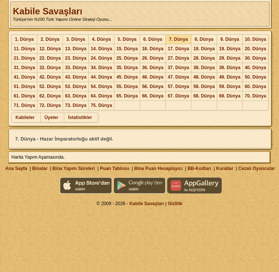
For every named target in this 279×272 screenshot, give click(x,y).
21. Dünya (24, 58)
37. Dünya (178, 67)
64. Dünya (101, 96)
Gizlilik (175, 203)
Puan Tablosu (114, 168)
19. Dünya (229, 48)
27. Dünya (178, 58)
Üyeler (52, 117)
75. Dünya (101, 105)
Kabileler (25, 117)
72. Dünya (50, 105)
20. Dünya (255, 48)
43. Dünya (75, 77)
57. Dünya (178, 86)
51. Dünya (24, 86)
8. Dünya (203, 39)
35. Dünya (127, 67)
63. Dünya (75, 96)
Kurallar (224, 168)
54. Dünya (101, 86)
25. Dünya (127, 58)
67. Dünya (178, 96)
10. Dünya (255, 39)
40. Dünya (255, 67)
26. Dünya (152, 58)
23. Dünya (75, 58)
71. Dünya (24, 105)
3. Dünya (75, 39)
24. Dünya (101, 58)
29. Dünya (229, 58)
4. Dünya (101, 39)
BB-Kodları (199, 168)
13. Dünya (75, 48)
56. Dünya (152, 86)
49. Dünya (229, 77)
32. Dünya (50, 67)
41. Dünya (24, 77)
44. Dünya (101, 77)
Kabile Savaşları (47, 11)
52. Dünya (50, 86)
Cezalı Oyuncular (256, 168)
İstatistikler (80, 117)
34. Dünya (101, 67)
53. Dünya (75, 86)
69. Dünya (229, 96)
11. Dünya (24, 48)
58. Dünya (204, 86)
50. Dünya (255, 77)
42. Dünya (50, 77)
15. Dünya (127, 48)
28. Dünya (204, 58)
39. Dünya (229, 67)
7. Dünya (178, 39)
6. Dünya (152, 39)
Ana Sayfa (16, 168)
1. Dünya (24, 39)
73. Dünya (75, 105)
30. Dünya (255, 58)
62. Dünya (50, 96)
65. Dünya (127, 96)
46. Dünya (152, 77)
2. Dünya (49, 39)
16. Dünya (152, 48)
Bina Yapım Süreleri (73, 168)
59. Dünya (229, 86)
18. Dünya (204, 48)
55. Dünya (127, 86)
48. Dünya (204, 77)
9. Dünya (229, 39)
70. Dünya (255, 96)
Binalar (40, 168)
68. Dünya (204, 96)
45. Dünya (127, 77)
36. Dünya (152, 67)
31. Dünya (24, 67)
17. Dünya (178, 48)
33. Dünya (75, 67)
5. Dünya (126, 39)
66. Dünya (152, 96)
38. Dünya (204, 67)
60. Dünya (255, 86)
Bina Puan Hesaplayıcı (158, 168)
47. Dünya (178, 77)
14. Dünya (101, 48)
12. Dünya (50, 48)
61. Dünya (24, 96)
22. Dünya (50, 58)
